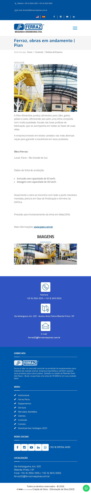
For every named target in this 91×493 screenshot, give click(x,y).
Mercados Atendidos (27, 411)
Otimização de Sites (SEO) (62, 489)
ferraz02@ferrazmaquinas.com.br (44, 337)
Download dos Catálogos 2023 (32, 428)
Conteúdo (22, 420)
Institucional (23, 395)
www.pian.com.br (43, 227)
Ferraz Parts (24, 399)
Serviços (22, 407)
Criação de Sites (40, 489)
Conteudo (39, 52)
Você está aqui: (20, 52)
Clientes (22, 416)
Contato (22, 424)
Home (29, 52)
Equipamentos (24, 403)
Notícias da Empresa (54, 52)
